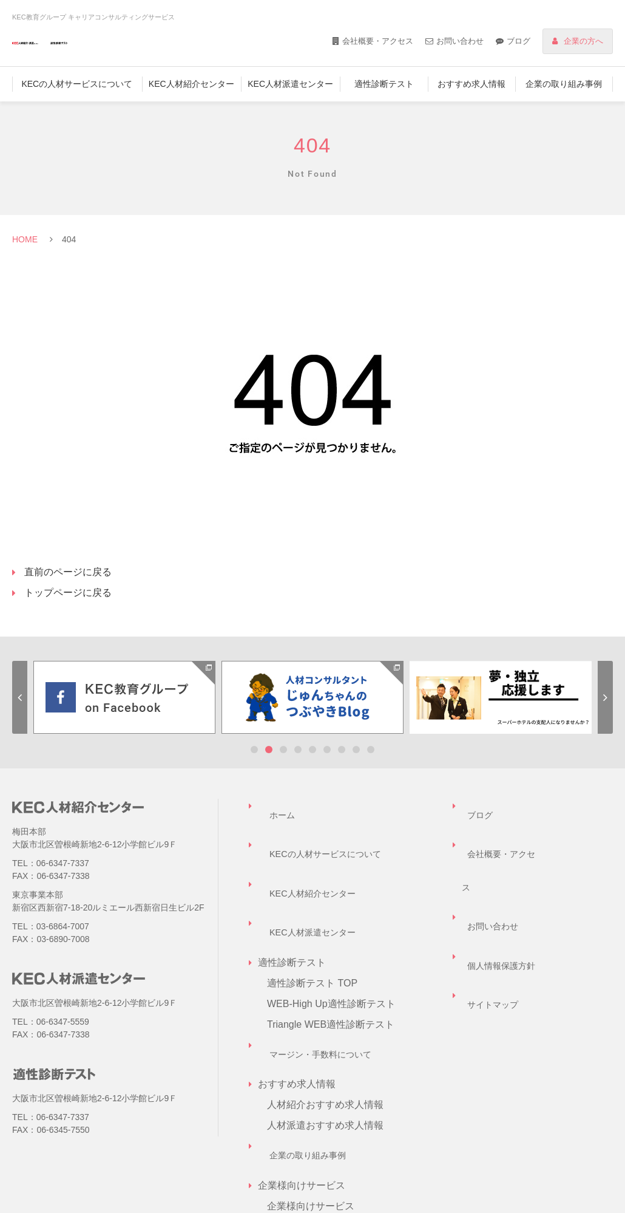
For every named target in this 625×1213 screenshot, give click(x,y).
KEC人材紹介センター (191, 84)
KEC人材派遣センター (290, 84)
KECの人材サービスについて (76, 84)
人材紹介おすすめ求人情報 (325, 1012)
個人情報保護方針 (500, 868)
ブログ (518, 41)
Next (605, 697)
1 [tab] (254, 749)
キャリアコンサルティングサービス (344, 1115)
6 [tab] (327, 749)
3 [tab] (283, 749)
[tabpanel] (124, 697)
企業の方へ (583, 41)
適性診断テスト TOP (312, 909)
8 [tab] (356, 749)
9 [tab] (370, 749)
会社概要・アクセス (377, 41)
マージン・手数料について (316, 971)
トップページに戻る (68, 592)
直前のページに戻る (68, 572)
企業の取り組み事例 (563, 84)
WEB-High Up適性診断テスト (331, 929)
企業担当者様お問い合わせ (325, 1136)
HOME (25, 239)
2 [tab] (268, 749)
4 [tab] (298, 749)
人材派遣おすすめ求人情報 (325, 1033)
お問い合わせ (460, 41)
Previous (19, 697)
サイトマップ (491, 888)
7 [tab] (341, 749)
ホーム (272, 806)
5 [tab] (312, 749)
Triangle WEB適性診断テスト (330, 950)
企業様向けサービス (310, 1095)
